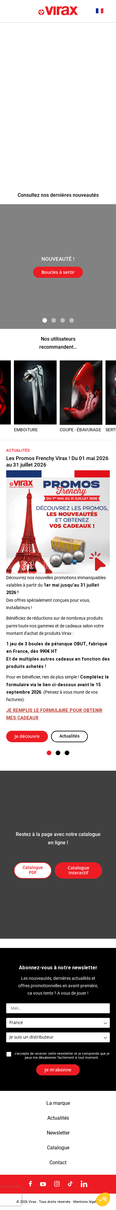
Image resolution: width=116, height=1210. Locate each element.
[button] (103, 10)
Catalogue (58, 1148)
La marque (58, 1103)
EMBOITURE (26, 429)
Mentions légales (86, 1201)
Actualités (69, 736)
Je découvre (27, 736)
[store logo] (58, 11)
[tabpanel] (58, 266)
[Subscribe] (57, 1069)
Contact (58, 1162)
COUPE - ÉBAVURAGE (80, 429)
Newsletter (58, 1133)
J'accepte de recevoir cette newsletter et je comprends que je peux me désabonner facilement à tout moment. (62, 1056)
